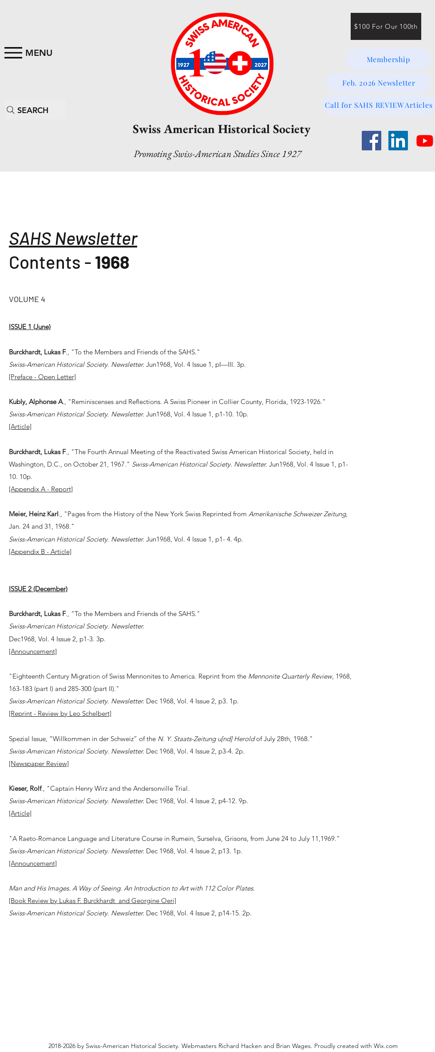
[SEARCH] (35, 110)
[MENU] (27, 52)
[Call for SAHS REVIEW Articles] (379, 105)
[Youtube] (425, 140)
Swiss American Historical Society (221, 129)
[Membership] (388, 59)
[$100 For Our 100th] (386, 26)
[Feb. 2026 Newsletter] (379, 83)
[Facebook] (371, 140)
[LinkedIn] (398, 140)
